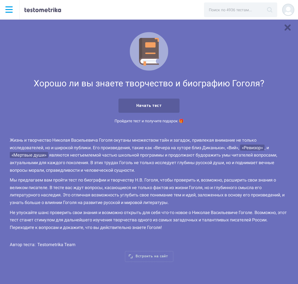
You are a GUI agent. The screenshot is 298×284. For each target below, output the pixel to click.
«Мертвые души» (28, 155)
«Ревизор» (252, 147)
